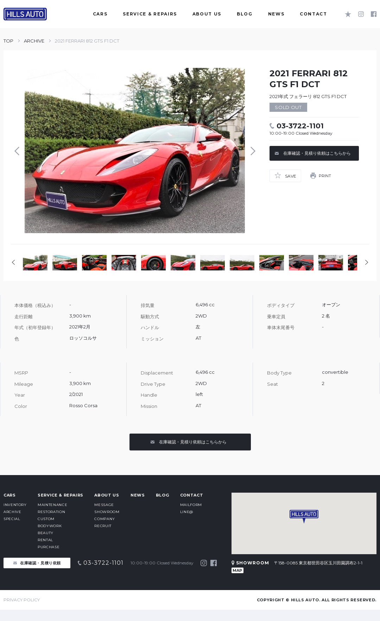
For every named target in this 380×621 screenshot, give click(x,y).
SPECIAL (12, 519)
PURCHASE (48, 547)
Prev (18, 151)
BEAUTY (45, 533)
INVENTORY (15, 504)
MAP (237, 570)
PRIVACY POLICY (22, 599)
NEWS (138, 495)
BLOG (162, 495)
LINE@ (186, 512)
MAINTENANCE (52, 504)
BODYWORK (50, 526)
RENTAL (45, 540)
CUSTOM (46, 519)
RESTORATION (51, 512)
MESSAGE (104, 504)
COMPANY (104, 519)
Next (251, 151)
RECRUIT (102, 526)
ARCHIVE (34, 41)
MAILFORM (191, 504)
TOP (8, 41)
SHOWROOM (106, 512)
